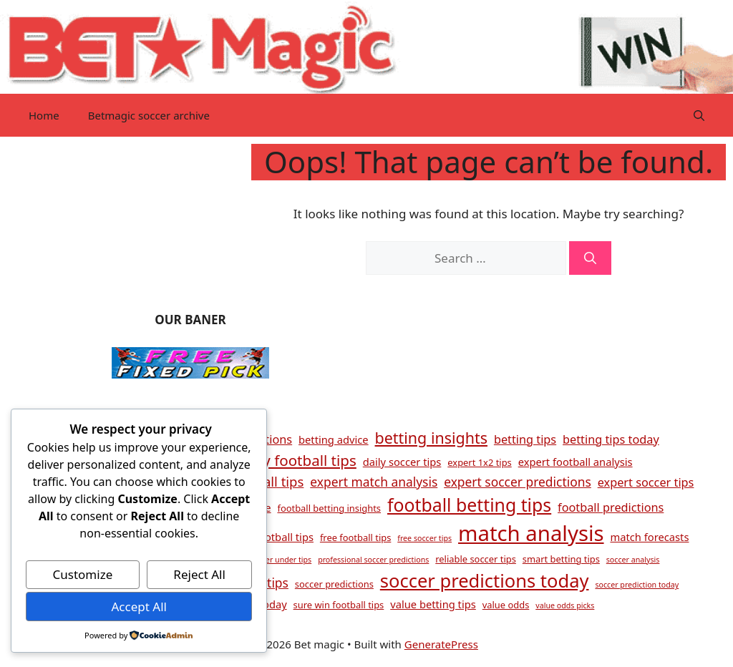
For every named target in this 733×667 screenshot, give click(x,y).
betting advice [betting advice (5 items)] (333, 439)
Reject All (199, 574)
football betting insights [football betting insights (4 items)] (329, 508)
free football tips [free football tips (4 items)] (355, 537)
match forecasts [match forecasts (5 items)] (649, 537)
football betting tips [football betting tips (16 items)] (469, 504)
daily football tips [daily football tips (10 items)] (297, 460)
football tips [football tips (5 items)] (284, 537)
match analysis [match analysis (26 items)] (531, 533)
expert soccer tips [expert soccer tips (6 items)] (646, 482)
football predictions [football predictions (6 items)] (611, 507)
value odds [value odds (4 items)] (506, 604)
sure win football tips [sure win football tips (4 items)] (338, 604)
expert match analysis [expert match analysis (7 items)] (373, 481)
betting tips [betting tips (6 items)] (525, 439)
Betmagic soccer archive (149, 115)
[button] (699, 115)
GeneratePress (441, 644)
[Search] (590, 258)
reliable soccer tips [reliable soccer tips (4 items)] (475, 558)
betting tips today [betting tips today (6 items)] (611, 439)
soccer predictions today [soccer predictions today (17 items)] (484, 580)
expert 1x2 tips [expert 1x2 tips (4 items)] (479, 462)
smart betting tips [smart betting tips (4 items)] (561, 558)
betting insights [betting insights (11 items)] (431, 437)
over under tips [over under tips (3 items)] (284, 560)
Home (44, 115)
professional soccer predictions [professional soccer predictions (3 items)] (373, 560)
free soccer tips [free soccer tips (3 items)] (424, 538)
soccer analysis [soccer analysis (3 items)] (633, 560)
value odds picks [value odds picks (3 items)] (564, 605)
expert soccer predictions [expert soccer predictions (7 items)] (517, 481)
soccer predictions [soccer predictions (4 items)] (334, 584)
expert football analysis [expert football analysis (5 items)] (575, 461)
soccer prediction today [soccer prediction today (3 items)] (637, 585)
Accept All (138, 606)
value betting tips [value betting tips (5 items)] (433, 604)
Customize (83, 574)
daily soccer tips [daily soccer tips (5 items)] (402, 461)
